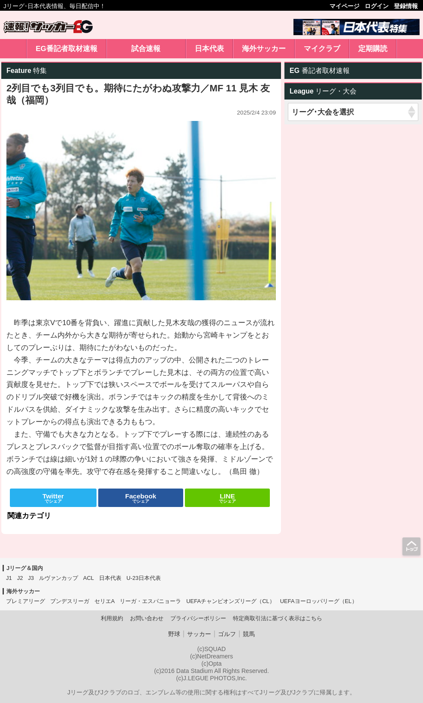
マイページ (344, 6)
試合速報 (145, 49)
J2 (20, 578)
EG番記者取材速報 (66, 49)
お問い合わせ (146, 619)
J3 (31, 578)
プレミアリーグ (25, 601)
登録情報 (406, 6)
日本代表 (209, 49)
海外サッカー (264, 49)
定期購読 (372, 49)
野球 (174, 634)
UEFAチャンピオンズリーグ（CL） (230, 601)
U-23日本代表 (144, 578)
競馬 (249, 634)
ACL (88, 578)
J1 (9, 578)
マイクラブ (322, 49)
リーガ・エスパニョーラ (150, 601)
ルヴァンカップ (58, 578)
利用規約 (112, 619)
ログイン (377, 6)
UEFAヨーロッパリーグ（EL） (318, 601)
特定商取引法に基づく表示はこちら (277, 619)
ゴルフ (227, 634)
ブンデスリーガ (69, 601)
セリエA (104, 601)
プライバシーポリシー (198, 619)
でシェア (53, 498)
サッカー (199, 634)
